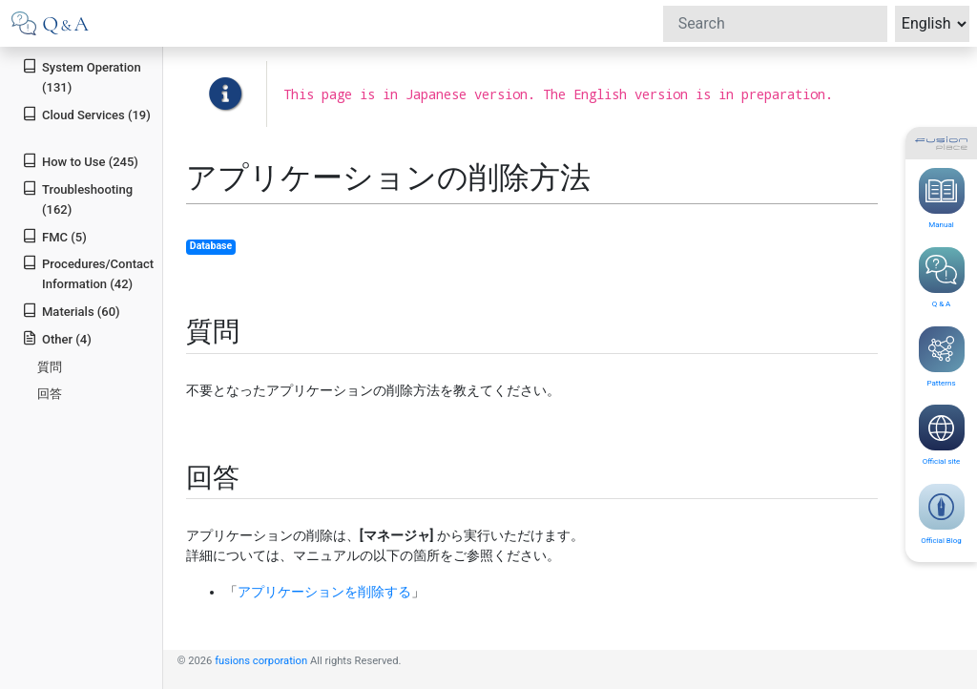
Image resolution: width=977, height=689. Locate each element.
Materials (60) (70, 311)
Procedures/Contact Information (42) (88, 273)
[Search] (775, 24)
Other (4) (57, 338)
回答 (49, 393)
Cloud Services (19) (86, 114)
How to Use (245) (80, 161)
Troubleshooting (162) (77, 198)
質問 (49, 367)
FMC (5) (54, 236)
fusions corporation (261, 661)
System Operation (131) (81, 76)
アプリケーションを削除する (324, 591)
